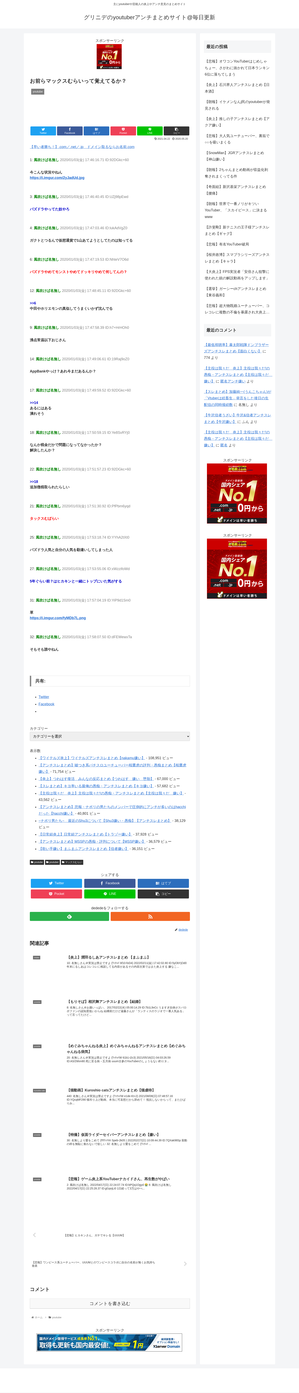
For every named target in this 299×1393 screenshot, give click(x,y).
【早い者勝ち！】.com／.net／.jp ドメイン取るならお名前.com (82, 147)
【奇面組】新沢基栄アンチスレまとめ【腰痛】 (235, 190)
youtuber (52, 862)
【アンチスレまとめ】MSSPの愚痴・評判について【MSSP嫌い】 (92, 842)
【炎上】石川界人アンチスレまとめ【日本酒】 (237, 88)
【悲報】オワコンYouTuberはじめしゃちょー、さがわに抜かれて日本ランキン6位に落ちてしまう (237, 67)
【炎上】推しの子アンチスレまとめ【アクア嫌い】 (237, 122)
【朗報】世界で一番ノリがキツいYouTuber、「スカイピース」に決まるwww (236, 210)
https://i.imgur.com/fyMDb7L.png (58, 618)
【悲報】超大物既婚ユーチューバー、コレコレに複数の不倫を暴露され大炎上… (237, 309)
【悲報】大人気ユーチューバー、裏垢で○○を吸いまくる (237, 139)
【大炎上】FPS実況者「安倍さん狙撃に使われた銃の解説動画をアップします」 (237, 275)
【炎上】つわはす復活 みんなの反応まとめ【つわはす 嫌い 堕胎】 (96, 779)
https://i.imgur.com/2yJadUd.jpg (57, 178)
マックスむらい (72, 862)
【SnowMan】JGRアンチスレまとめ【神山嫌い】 (234, 156)
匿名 (224, 445)
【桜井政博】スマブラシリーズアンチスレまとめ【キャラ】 (237, 258)
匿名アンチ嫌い (233, 381)
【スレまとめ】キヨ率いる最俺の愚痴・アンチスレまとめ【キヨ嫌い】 (96, 786)
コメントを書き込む (109, 1303)
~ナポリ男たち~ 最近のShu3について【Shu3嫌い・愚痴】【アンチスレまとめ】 (105, 821)
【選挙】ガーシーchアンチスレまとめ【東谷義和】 (235, 292)
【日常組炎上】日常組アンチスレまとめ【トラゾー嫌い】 (85, 834)
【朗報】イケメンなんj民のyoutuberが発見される (237, 105)
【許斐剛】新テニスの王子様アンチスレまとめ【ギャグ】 (237, 230)
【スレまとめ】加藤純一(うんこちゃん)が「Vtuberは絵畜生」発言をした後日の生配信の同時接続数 (237, 398)
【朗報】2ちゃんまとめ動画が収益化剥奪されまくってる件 (236, 173)
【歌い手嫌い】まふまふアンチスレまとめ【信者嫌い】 (84, 849)
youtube (37, 862)
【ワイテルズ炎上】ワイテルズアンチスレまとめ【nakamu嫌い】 (92, 758)
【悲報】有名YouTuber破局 (227, 244)
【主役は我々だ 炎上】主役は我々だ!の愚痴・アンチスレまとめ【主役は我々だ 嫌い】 (111, 793)
